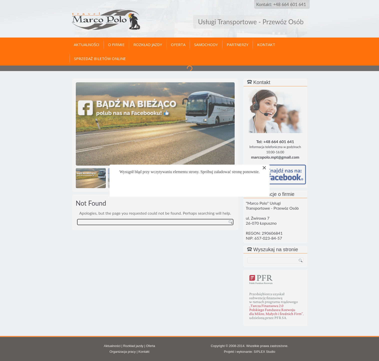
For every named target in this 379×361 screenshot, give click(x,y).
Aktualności (86, 44)
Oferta (178, 44)
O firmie (116, 44)
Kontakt (266, 44)
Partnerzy (237, 44)
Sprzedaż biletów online (100, 58)
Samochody (206, 44)
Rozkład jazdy (147, 44)
